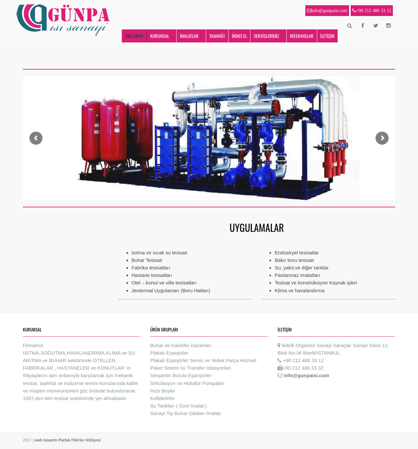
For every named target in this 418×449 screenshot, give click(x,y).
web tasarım (46, 440)
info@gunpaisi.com (306, 375)
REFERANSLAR (302, 35)
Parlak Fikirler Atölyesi (79, 440)
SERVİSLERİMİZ (266, 35)
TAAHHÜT (217, 35)
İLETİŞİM (327, 35)
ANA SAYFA (134, 35)
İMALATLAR (189, 35)
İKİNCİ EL (239, 35)
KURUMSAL (159, 35)
